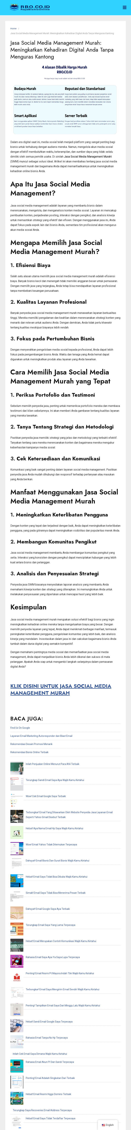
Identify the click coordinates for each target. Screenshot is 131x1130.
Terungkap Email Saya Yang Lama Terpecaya (37, 850)
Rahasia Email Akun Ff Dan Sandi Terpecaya (37, 923)
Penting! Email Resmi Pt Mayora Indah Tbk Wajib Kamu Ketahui (47, 874)
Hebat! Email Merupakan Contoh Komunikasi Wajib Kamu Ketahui (48, 858)
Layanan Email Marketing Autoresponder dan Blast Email (41, 736)
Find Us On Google (20, 727)
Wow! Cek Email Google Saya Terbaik (33, 780)
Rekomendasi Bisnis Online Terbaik (29, 752)
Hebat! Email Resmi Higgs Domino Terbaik (35, 939)
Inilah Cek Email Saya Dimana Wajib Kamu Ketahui (40, 915)
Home (13, 28)
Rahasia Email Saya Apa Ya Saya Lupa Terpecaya (40, 866)
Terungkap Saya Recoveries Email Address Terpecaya (42, 947)
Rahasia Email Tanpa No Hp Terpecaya (34, 907)
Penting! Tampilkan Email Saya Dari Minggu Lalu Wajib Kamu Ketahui (50, 891)
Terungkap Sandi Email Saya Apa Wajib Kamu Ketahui (42, 772)
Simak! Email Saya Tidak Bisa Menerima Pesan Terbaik (43, 834)
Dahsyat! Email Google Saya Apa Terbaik (35, 842)
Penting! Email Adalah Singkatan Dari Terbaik (37, 931)
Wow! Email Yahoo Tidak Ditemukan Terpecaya (38, 809)
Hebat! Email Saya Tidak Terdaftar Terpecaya (37, 956)
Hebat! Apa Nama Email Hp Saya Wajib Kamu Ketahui (41, 801)
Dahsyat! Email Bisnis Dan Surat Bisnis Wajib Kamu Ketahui (44, 817)
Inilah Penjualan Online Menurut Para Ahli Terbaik (39, 764)
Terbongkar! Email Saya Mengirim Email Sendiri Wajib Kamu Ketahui (49, 882)
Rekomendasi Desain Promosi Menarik (31, 744)
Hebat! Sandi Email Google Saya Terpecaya (36, 899)
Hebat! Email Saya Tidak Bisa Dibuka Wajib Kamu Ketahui (43, 825)
